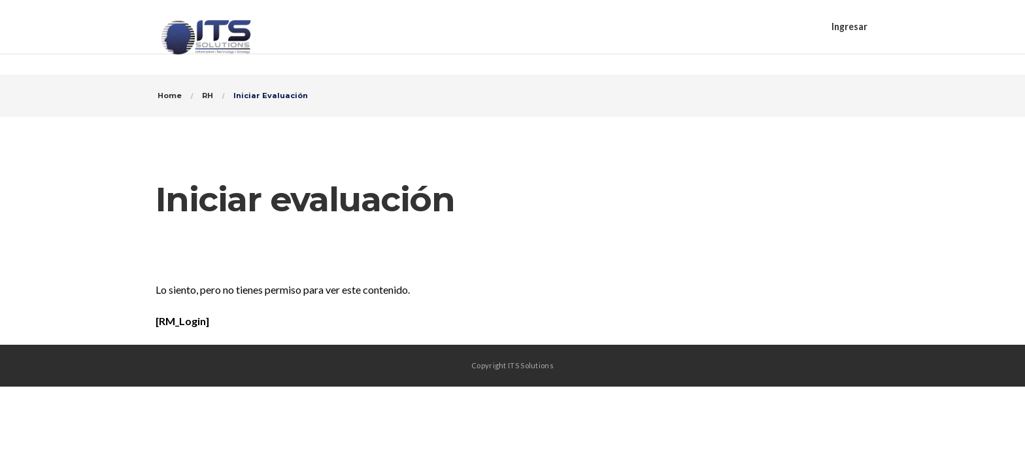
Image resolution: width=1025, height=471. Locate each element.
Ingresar (849, 26)
